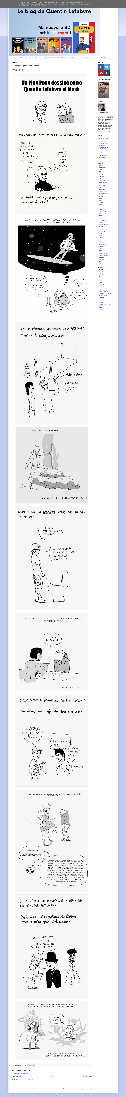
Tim (100, 252)
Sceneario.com (102, 299)
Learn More (98, 4)
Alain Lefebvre (102, 155)
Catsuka (101, 286)
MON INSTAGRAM (103, 138)
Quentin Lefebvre (104, 112)
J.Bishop (101, 195)
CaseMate (101, 284)
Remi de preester (103, 242)
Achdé (100, 165)
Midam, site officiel (103, 295)
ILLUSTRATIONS (45, 57)
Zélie (100, 261)
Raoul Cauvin (102, 239)
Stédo (100, 250)
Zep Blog (101, 263)
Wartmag (101, 307)
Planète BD (102, 297)
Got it (105, 4)
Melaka (101, 222)
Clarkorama (102, 180)
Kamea (101, 198)
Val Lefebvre (102, 159)
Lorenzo (101, 208)
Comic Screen (102, 288)
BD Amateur (102, 275)
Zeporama (101, 309)
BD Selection (102, 277)
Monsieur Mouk (103, 231)
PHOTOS (72, 57)
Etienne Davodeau (103, 291)
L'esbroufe (101, 202)
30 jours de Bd (102, 269)
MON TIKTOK (102, 142)
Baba (100, 169)
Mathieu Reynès (103, 217)
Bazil (100, 171)
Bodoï (100, 282)
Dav (100, 187)
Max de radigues (103, 220)
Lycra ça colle (102, 209)
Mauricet (101, 219)
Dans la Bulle (102, 185)
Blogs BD (101, 174)
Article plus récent (17, 1076)
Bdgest (100, 278)
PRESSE (88, 57)
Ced (100, 178)
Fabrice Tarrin (102, 191)
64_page (101, 271)
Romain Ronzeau (103, 244)
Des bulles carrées (103, 289)
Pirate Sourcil (102, 237)
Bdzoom (101, 280)
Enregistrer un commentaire (21, 1073)
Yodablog (101, 259)
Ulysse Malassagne (104, 255)
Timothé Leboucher (103, 253)
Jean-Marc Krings (103, 196)
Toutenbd (101, 302)
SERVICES (29, 57)
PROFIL (21, 57)
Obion (100, 233)
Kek (100, 200)
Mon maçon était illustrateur (105, 228)
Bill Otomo (101, 173)
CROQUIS (64, 57)
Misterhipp (101, 226)
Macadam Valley (103, 211)
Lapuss (101, 204)
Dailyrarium (102, 184)
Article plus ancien (87, 1076)
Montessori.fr (102, 157)
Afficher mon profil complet (104, 131)
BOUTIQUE (104, 57)
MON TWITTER (103, 143)
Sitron (100, 248)
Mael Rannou (102, 213)
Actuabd (101, 273)
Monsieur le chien (103, 230)
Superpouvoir (102, 300)
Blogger (91, 1089)
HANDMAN (55, 57)
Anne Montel (102, 167)
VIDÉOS (80, 57)
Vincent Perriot (102, 257)
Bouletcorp (101, 176)
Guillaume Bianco (103, 193)
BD (36, 57)
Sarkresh (101, 246)
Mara (100, 215)
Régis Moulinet (102, 241)
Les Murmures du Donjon (105, 293)
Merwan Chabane (103, 224)
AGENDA (96, 57)
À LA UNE (13, 57)
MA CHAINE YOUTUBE (105, 140)
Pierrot (100, 235)
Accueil (52, 1076)
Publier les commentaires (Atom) (26, 1079)
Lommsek (101, 206)
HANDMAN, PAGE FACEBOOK (103, 148)
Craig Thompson (103, 182)
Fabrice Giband (103, 189)
